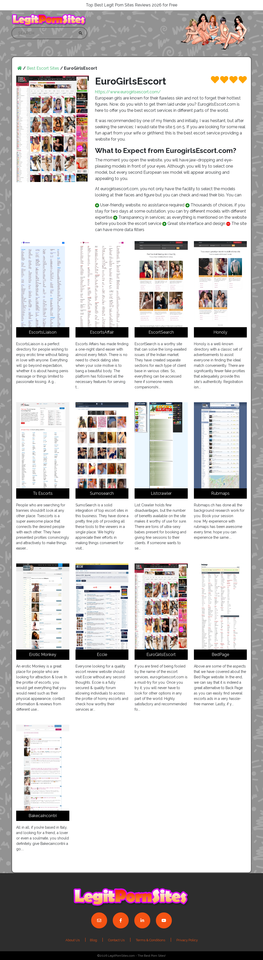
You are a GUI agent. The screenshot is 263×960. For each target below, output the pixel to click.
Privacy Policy (187, 940)
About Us (72, 940)
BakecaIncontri (43, 815)
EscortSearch (161, 332)
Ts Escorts (43, 493)
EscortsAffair (102, 332)
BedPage (220, 654)
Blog (94, 940)
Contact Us (116, 940)
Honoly (220, 332)
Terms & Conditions (150, 940)
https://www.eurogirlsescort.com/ (128, 91)
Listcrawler (161, 493)
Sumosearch (102, 493)
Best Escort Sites (43, 68)
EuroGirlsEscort (161, 654)
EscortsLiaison (43, 332)
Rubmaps (220, 493)
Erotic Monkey (42, 654)
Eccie (102, 654)
